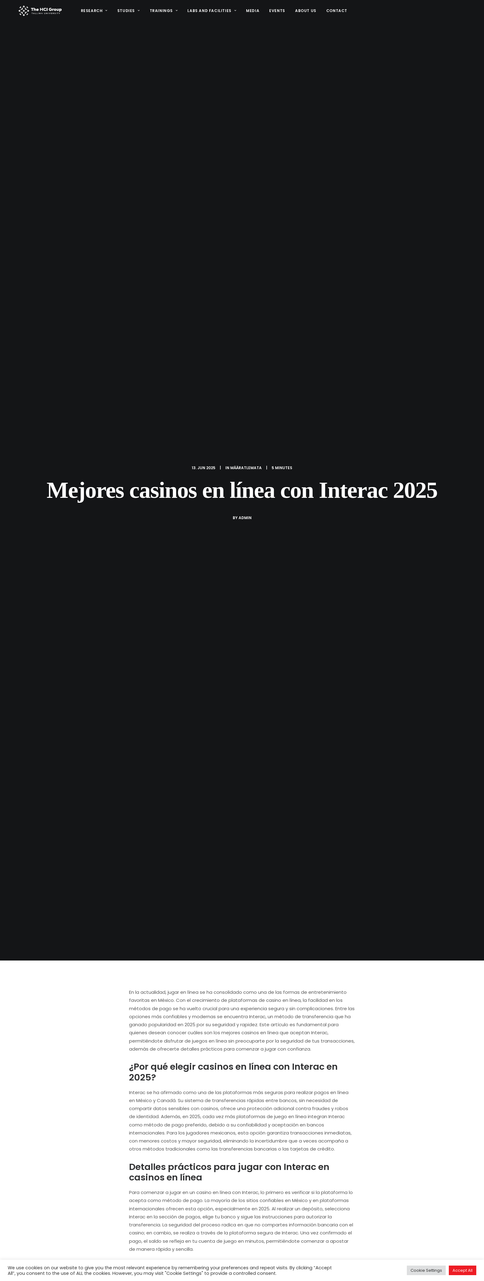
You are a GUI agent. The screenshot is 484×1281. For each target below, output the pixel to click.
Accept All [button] (463, 1270)
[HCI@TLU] (39, 13)
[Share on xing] (266, 1089)
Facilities (309, 1254)
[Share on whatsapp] (250, 1089)
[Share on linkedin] (242, 1089)
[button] (377, 1255)
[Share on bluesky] (258, 1089)
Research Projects (276, 1234)
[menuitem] (94, 12)
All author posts (192, 916)
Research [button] (92, 12)
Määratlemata (246, 70)
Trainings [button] (162, 12)
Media (251, 12)
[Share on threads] (226, 1089)
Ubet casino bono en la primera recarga (237, 1021)
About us (304, 12)
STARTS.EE (315, 1234)
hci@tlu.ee (386, 1241)
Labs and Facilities (210, 12)
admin (245, 120)
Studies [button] (127, 12)
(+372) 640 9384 (393, 1248)
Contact (335, 12)
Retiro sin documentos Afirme (64, 1020)
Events (276, 12)
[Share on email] (274, 1089)
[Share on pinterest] (234, 1089)
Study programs (273, 1254)
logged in (170, 1133)
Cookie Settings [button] (426, 1270)
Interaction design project (284, 1244)
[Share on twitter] (218, 1089)
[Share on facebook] (210, 1089)
